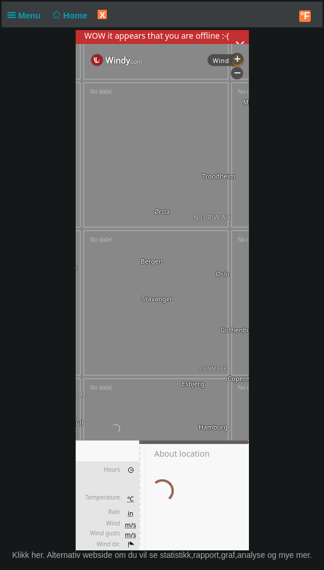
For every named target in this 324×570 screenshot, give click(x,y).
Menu (27, 15)
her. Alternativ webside (71, 555)
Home (69, 15)
